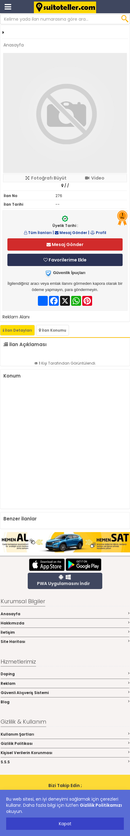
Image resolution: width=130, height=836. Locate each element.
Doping (65, 673)
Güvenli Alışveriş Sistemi (65, 692)
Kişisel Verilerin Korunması (65, 752)
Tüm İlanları (38, 232)
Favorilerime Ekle (65, 260)
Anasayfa (13, 45)
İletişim (65, 632)
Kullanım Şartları (65, 734)
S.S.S (65, 762)
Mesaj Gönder (71, 232)
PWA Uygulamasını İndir (63, 580)
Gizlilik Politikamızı (101, 805)
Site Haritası (65, 641)
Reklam (65, 683)
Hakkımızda (65, 623)
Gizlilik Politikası (65, 743)
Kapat (65, 824)
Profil (98, 232)
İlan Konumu (52, 330)
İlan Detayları (17, 330)
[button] (121, 58)
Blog (65, 702)
